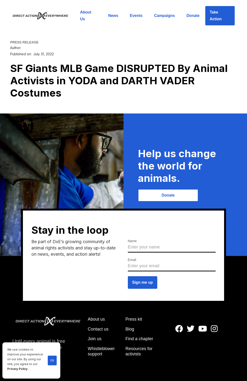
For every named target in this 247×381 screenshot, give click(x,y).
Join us (95, 338)
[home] (43, 16)
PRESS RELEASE (24, 42)
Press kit (133, 319)
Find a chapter (139, 338)
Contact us (98, 329)
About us (96, 319)
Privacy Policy (17, 369)
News (113, 16)
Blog (129, 329)
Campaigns (164, 16)
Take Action (216, 15)
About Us (85, 15)
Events (136, 16)
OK (52, 360)
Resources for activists (138, 351)
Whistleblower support (101, 351)
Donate (192, 16)
